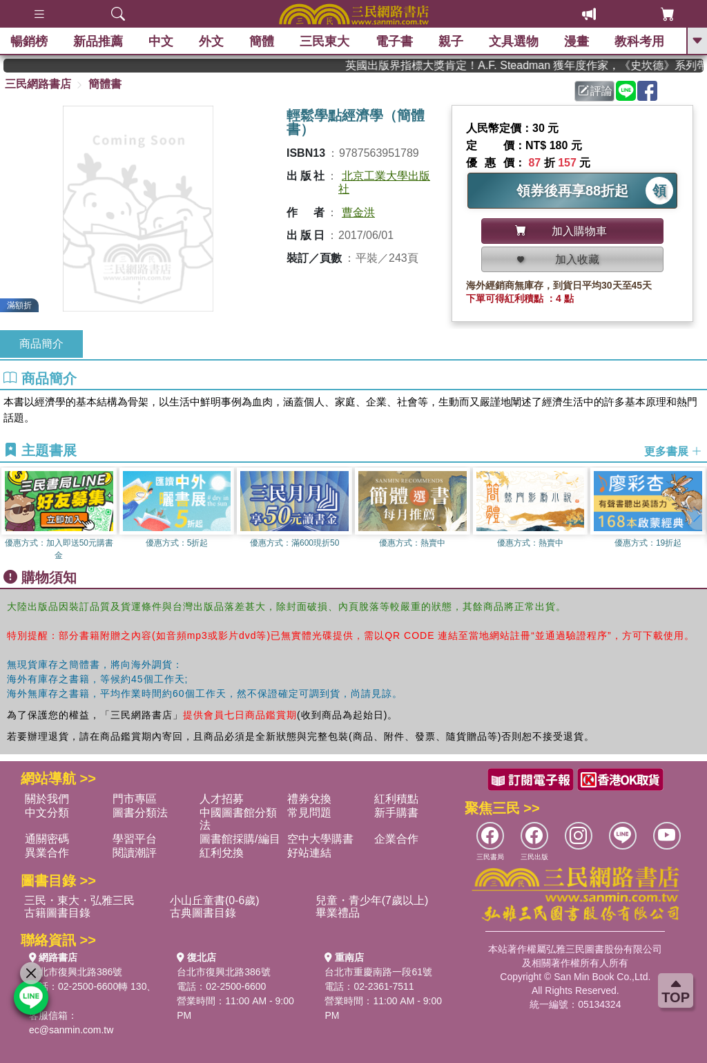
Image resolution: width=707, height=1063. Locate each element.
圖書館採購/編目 (240, 839)
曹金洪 (358, 212)
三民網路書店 (38, 84)
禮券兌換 (309, 799)
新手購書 (396, 812)
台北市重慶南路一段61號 (378, 971)
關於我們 (47, 799)
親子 (450, 41)
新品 (98, 41)
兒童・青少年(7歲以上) (372, 900)
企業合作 (396, 839)
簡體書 (105, 84)
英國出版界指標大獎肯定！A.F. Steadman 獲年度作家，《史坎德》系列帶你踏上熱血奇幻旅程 (547, 65)
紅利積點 (396, 799)
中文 (160, 41)
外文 (211, 41)
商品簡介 (41, 343)
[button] (696, 514)
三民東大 (324, 41)
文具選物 (514, 41)
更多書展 (673, 451)
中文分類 (47, 812)
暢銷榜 (29, 41)
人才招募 (222, 799)
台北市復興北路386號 (75, 971)
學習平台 (135, 839)
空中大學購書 (320, 839)
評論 (595, 91)
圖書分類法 (140, 812)
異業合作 (47, 853)
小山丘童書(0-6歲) (215, 900)
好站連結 (309, 853)
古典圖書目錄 (203, 913)
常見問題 (309, 812)
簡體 (261, 41)
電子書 (394, 41)
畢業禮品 (338, 913)
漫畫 (576, 41)
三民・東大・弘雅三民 (79, 900)
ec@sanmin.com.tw (71, 1029)
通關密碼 (47, 839)
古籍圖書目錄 (57, 913)
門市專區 (135, 799)
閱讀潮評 (135, 853)
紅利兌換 (222, 853)
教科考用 (639, 41)
